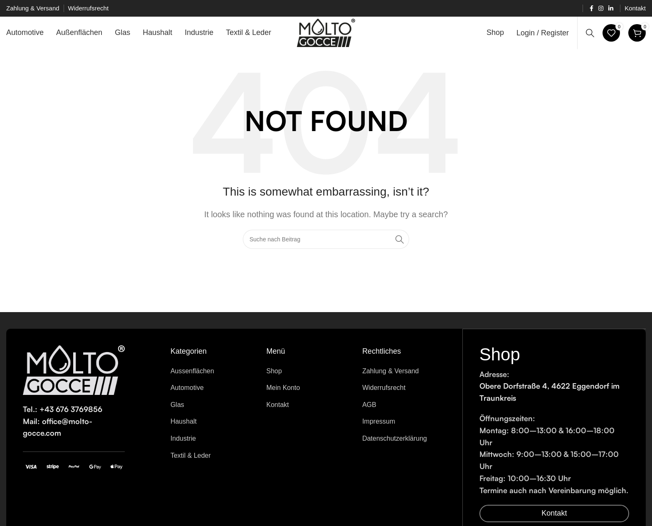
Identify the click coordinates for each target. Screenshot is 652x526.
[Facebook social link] (591, 8)
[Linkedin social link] (611, 8)
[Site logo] (326, 35)
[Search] (590, 35)
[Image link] (74, 374)
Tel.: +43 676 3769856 (62, 414)
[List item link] (212, 376)
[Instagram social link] (601, 8)
